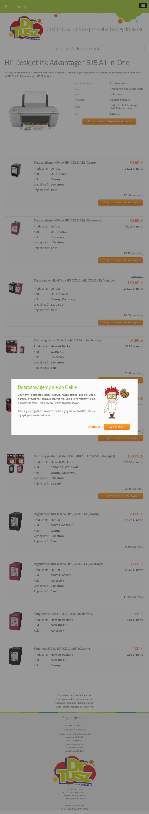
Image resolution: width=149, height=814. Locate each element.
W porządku (117, 426)
